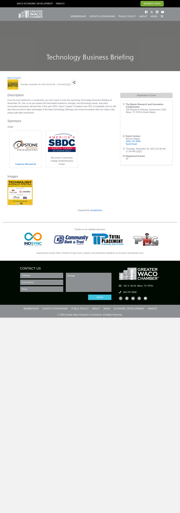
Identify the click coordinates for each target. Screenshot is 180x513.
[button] (146, 12)
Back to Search (14, 78)
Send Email (131, 144)
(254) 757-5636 (133, 141)
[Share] (74, 82)
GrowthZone (96, 210)
